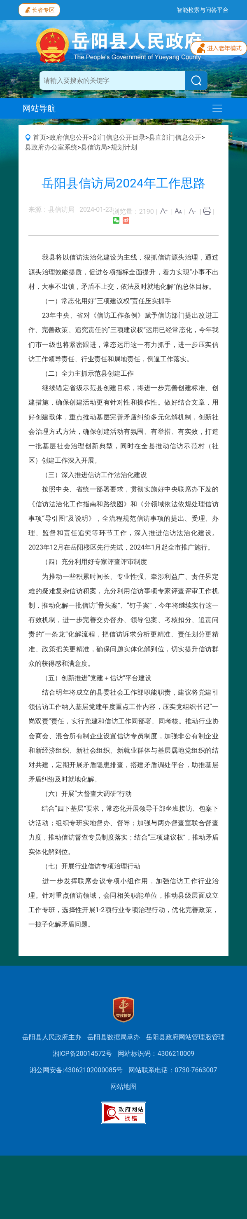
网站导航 (39, 108)
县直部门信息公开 (175, 137)
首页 (39, 137)
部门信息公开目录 (119, 137)
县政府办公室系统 (51, 147)
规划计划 (124, 147)
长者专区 (39, 9)
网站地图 (123, 1086)
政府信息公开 (69, 137)
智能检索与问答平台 (202, 10)
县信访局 (94, 147)
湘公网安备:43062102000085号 (76, 1070)
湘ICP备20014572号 (82, 1054)
